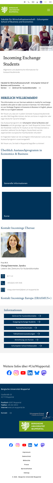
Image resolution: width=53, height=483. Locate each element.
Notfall (37, 2)
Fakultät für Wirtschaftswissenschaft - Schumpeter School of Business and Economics (24, 84)
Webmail (33, 2)
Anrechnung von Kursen (24, 340)
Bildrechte (26, 460)
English (50, 2)
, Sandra (13, 265)
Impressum (26, 452)
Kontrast (25, 2)
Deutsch (46, 2)
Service (4, 88)
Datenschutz (26, 456)
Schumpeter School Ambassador (24, 346)
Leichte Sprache (41, 2)
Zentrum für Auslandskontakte (24, 88)
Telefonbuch (29, 2)
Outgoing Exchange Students (24, 322)
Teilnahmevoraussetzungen (24, 334)
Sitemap (26, 473)
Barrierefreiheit (26, 469)
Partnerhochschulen (24, 328)
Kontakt (4, 413)
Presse (26, 464)
